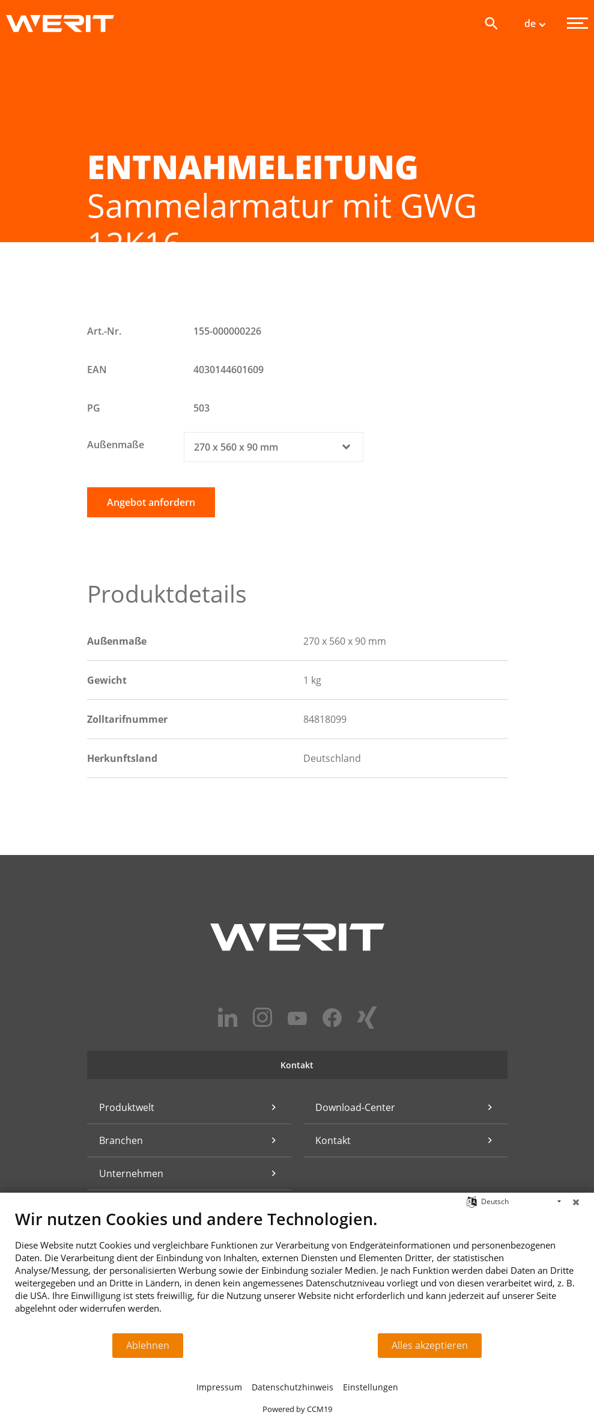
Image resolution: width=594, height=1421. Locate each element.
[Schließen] (576, 1202)
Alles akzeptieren (430, 1345)
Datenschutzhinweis (292, 1387)
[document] (297, 1270)
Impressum (219, 1387)
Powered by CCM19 (297, 1409)
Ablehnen (147, 1345)
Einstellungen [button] (370, 1387)
